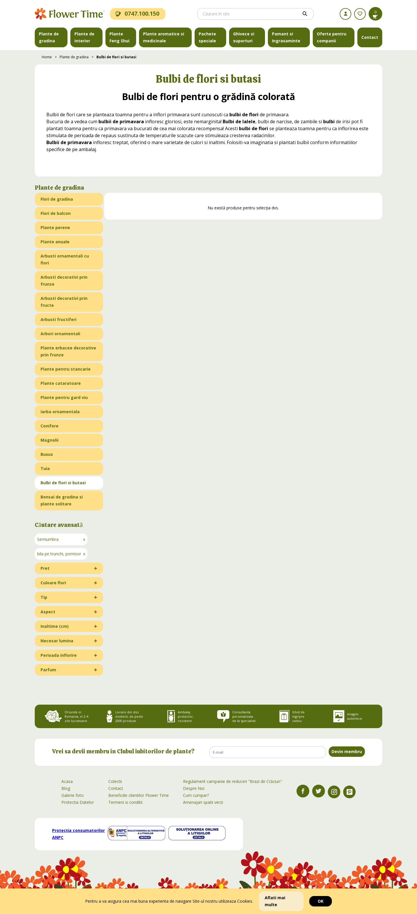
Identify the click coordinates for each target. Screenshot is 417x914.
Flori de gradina (57, 199)
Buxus (47, 454)
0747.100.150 (137, 13)
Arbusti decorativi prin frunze (64, 280)
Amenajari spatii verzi (203, 802)
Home (47, 57)
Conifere (49, 426)
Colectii (115, 781)
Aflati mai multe (275, 901)
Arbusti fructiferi (58, 319)
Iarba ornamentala (60, 411)
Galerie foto (72, 795)
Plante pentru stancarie (66, 369)
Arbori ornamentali (60, 333)
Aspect (48, 611)
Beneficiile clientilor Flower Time (138, 795)
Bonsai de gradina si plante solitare (62, 500)
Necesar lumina (57, 640)
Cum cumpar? (196, 795)
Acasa (67, 781)
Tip (44, 597)
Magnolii (49, 440)
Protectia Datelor (77, 802)
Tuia (45, 468)
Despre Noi (193, 788)
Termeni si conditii (125, 802)
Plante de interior (84, 37)
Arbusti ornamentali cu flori (65, 259)
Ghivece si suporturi (243, 37)
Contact (369, 37)
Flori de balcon (56, 213)
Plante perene (55, 227)
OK (320, 901)
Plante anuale (55, 241)
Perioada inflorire (59, 655)
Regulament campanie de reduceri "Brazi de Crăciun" (232, 781)
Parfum (48, 669)
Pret (45, 568)
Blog (65, 788)
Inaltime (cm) (55, 626)
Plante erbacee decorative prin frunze (68, 351)
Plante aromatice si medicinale (163, 37)
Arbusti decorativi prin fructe (64, 301)
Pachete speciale (207, 37)
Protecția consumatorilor (78, 834)
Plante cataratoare (61, 383)
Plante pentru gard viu (64, 397)
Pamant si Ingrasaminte (286, 37)
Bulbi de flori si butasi (116, 57)
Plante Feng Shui (119, 37)
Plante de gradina (49, 37)
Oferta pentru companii (331, 37)
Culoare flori (53, 582)
